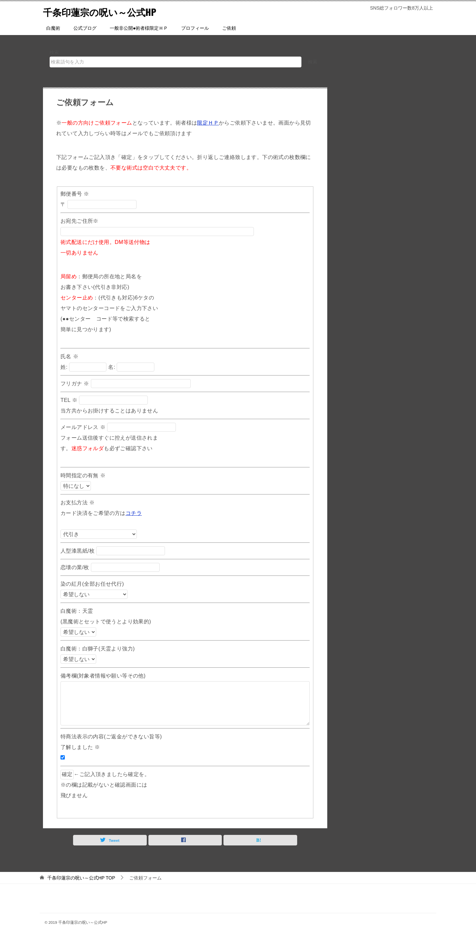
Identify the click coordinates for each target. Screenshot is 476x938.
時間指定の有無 (82, 475)
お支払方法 (77, 502)
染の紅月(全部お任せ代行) (93, 584)
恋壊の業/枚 (75, 567)
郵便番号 (74, 194)
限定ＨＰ (208, 123)
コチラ (134, 513)
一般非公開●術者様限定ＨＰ (139, 28)
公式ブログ (85, 28)
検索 (54, 52)
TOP (81, 877)
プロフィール (195, 28)
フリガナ (74, 383)
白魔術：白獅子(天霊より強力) (97, 648)
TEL (68, 400)
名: (111, 367)
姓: (63, 367)
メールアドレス (82, 427)
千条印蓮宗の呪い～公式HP (103, 11)
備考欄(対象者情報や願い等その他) (102, 676)
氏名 (69, 356)
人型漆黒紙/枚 (78, 551)
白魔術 (53, 28)
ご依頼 (229, 28)
